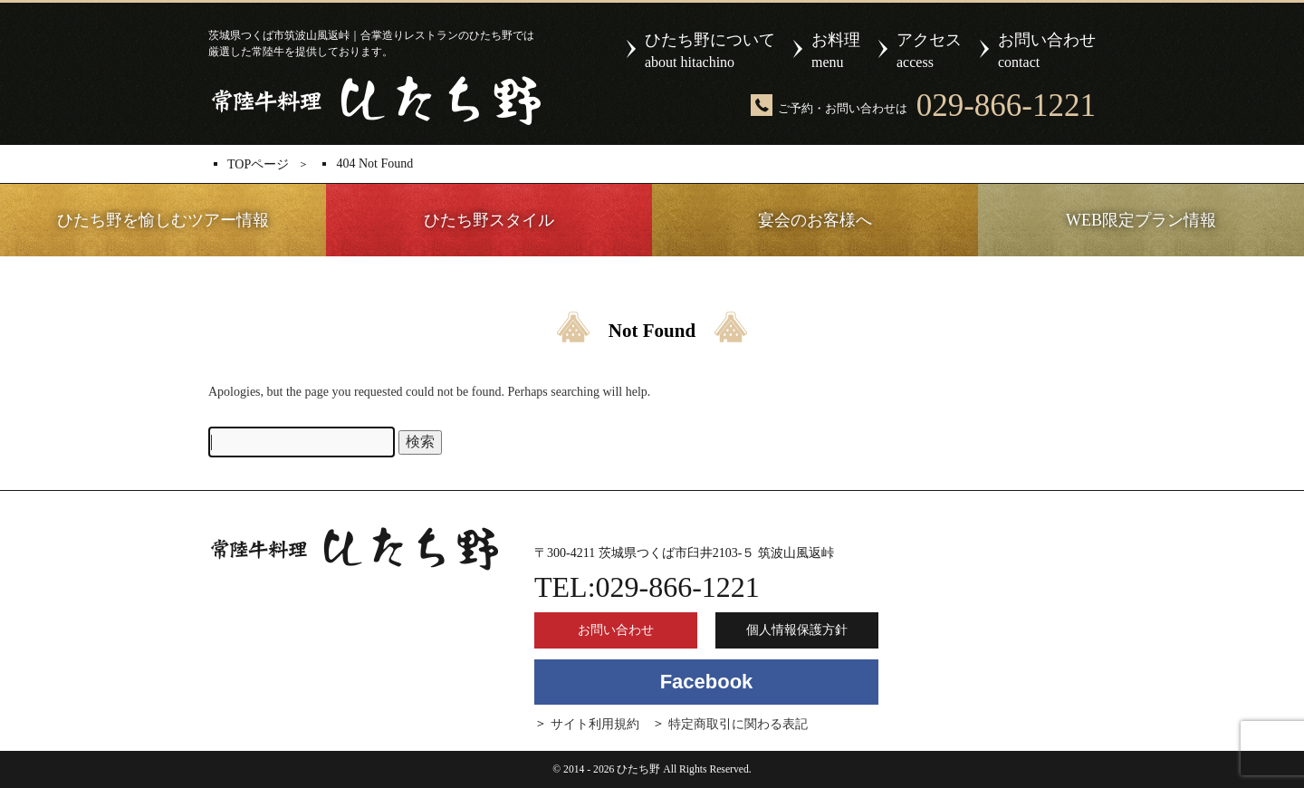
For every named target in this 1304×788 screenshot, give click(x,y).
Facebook (706, 681)
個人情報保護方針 (797, 630)
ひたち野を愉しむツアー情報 (163, 220)
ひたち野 (374, 100)
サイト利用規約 (595, 724)
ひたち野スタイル (489, 220)
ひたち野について (710, 51)
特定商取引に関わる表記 (738, 724)
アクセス (929, 51)
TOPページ (258, 165)
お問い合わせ (1047, 51)
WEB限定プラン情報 (1141, 220)
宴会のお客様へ (815, 220)
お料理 (835, 51)
